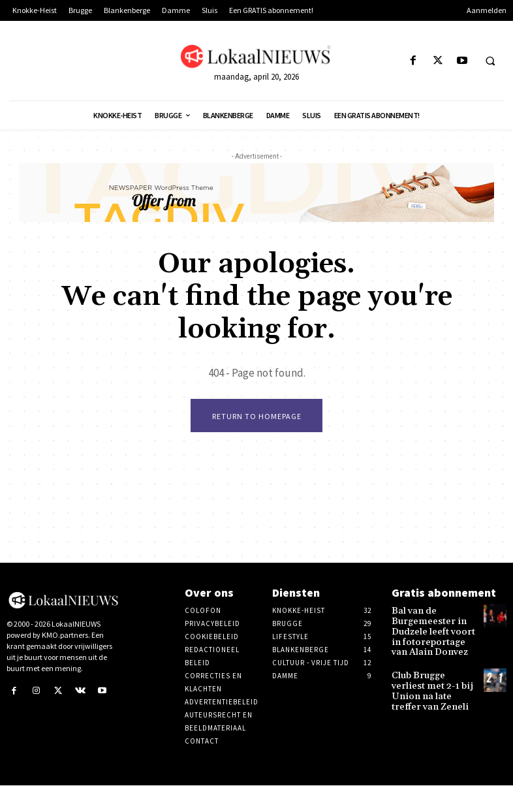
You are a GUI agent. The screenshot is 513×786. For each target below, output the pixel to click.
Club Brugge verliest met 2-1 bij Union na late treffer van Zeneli (432, 677)
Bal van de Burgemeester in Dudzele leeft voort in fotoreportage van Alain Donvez (432, 629)
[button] (490, 61)
